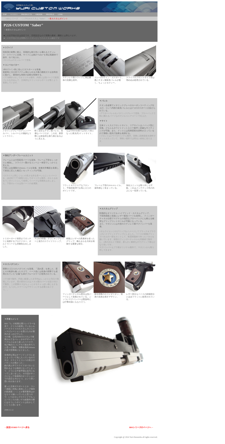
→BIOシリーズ (11, 18)
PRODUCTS (26, 14)
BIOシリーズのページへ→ (141, 427)
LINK (60, 14)
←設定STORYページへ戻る (17, 427)
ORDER (38, 14)
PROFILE (50, 14)
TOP (5, 14)
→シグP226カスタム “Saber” (32, 18)
